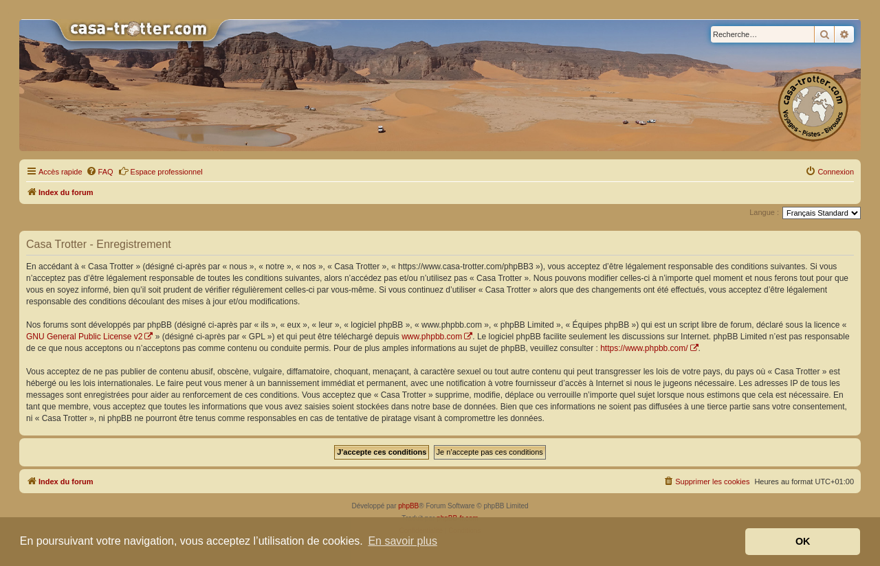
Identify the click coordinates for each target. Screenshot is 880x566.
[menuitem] (99, 171)
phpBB (408, 506)
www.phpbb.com (432, 336)
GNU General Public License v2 (84, 336)
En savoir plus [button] (402, 541)
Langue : (764, 212)
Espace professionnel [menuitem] (160, 171)
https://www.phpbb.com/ (644, 348)
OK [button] (803, 541)
